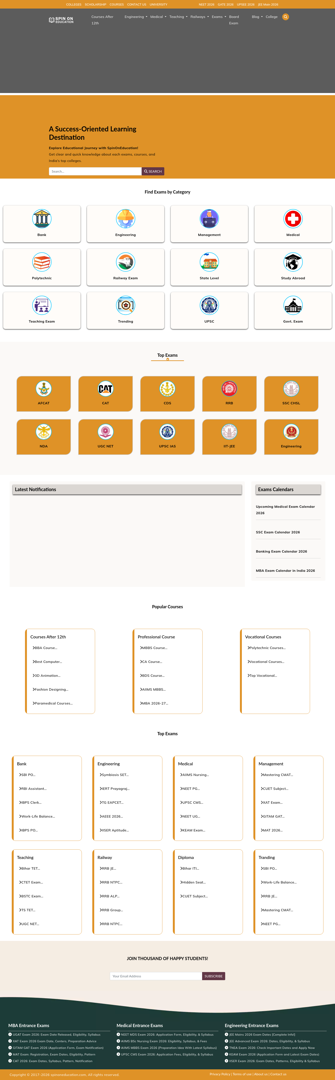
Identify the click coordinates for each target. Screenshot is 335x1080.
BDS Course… (152, 675)
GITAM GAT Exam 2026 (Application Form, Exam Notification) (58, 1048)
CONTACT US (136, 4)
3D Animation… (46, 675)
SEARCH (153, 171)
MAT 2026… (272, 830)
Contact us (278, 1074)
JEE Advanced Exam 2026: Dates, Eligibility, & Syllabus (269, 1041)
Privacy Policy (220, 1074)
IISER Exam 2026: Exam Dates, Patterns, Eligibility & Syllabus (274, 1061)
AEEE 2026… (111, 816)
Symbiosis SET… (114, 775)
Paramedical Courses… (52, 703)
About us (261, 1074)
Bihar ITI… (189, 868)
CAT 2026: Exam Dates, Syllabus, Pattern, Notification (53, 1061)
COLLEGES (73, 4)
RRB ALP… (110, 896)
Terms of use (242, 1074)
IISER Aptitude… (114, 830)
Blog (256, 17)
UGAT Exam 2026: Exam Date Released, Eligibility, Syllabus (56, 1034)
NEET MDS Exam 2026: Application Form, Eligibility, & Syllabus (167, 1034)
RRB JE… (108, 868)
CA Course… (151, 661)
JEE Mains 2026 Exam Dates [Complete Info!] (262, 1034)
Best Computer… (47, 661)
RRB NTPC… (111, 882)
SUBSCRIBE (214, 976)
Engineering (135, 17)
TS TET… (27, 910)
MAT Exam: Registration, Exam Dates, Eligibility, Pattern (54, 1054)
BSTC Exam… (31, 896)
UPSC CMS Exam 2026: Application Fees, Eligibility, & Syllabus (167, 1054)
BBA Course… (44, 648)
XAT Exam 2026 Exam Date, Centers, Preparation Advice (54, 1041)
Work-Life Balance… (37, 816)
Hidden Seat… (193, 882)
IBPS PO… (28, 830)
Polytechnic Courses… (266, 648)
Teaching (177, 17)
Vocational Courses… (266, 661)
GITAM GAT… (273, 816)
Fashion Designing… (50, 689)
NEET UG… (190, 816)
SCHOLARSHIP (95, 4)
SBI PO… (27, 775)
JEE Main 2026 (268, 4)
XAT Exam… (272, 802)
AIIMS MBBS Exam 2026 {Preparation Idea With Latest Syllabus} (169, 1048)
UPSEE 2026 (245, 4)
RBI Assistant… (33, 788)
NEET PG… (190, 788)
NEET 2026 (207, 4)
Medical (157, 17)
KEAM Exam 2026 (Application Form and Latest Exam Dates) (274, 1054)
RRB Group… (111, 910)
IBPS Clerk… (30, 802)
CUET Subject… (275, 788)
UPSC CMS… (191, 802)
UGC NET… (29, 924)
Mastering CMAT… (277, 775)
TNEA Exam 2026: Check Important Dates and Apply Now (272, 1048)
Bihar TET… (29, 868)
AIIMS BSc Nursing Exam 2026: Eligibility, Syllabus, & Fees (164, 1041)
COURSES (117, 4)
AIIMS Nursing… (194, 775)
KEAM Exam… (193, 830)
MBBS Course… (154, 648)
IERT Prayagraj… (115, 788)
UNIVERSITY (158, 4)
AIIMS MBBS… (153, 689)
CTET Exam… (31, 882)
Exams (218, 17)
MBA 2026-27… (154, 703)
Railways (198, 17)
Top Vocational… (262, 675)
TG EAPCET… (112, 802)
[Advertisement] (167, 63)
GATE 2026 (226, 4)
